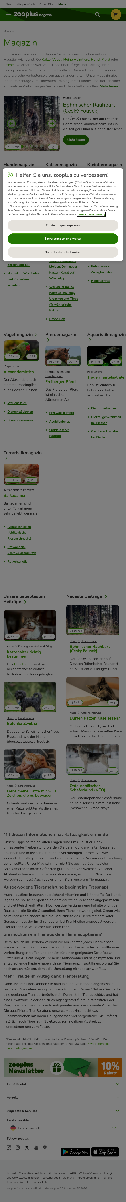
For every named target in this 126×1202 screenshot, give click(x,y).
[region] (63, 214)
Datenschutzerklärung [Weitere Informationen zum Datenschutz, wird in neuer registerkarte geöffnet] (91, 214)
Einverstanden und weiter (63, 239)
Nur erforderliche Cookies (63, 252)
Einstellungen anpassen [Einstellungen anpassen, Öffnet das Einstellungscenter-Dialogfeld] (63, 225)
